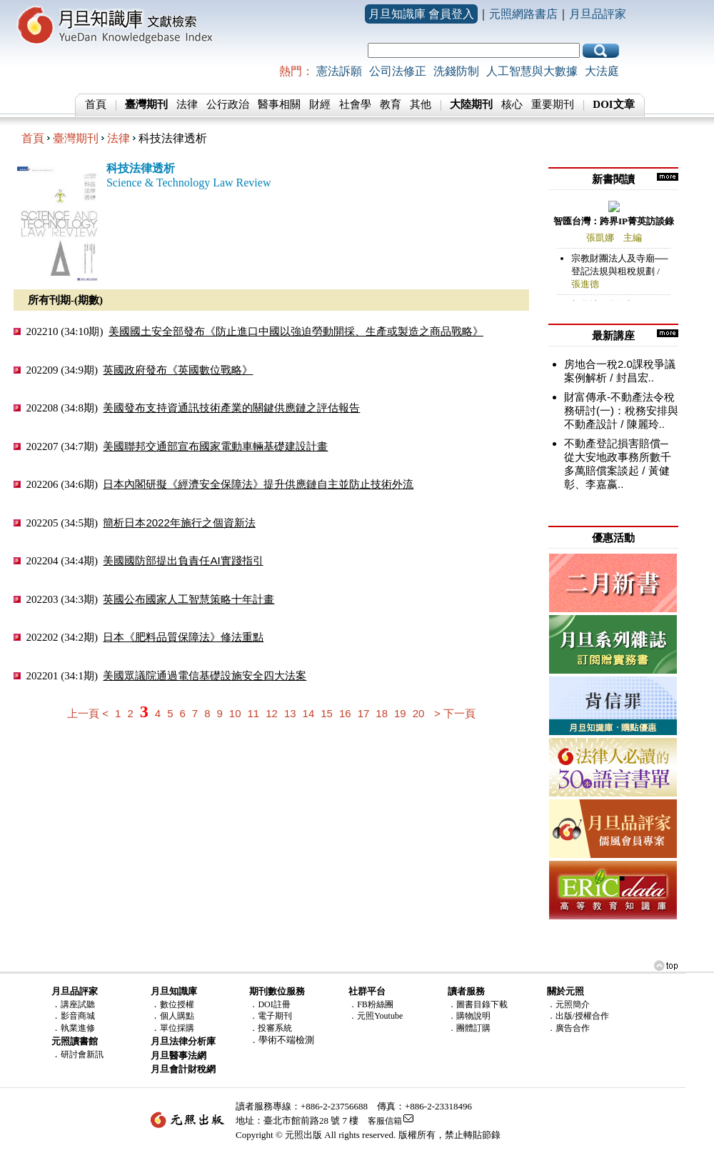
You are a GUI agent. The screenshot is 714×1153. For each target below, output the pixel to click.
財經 (320, 104)
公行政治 (227, 104)
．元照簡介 (568, 1004)
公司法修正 (397, 71)
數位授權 (177, 1004)
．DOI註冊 (269, 1004)
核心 (512, 104)
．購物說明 (469, 1016)
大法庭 (602, 71)
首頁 (95, 104)
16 (345, 713)
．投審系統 (270, 1028)
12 (272, 713)
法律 (187, 104)
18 (382, 713)
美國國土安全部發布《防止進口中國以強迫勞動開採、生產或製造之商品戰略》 (296, 331)
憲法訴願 (339, 71)
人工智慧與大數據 (532, 71)
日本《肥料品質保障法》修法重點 (183, 637)
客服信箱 (385, 1121)
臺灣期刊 (76, 138)
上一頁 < (88, 713)
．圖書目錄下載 (478, 1004)
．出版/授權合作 (578, 1016)
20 (419, 713)
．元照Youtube (375, 1016)
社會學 (355, 104)
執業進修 (78, 1028)
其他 (420, 104)
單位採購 (177, 1028)
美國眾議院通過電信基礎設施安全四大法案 (204, 675)
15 (327, 713)
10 (235, 713)
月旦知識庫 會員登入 (421, 14)
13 (290, 713)
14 (309, 713)
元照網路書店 (523, 14)
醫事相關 (279, 104)
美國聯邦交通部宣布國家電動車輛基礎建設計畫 (215, 446)
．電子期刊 (270, 1016)
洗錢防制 (456, 71)
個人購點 (177, 1016)
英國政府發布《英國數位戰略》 (178, 370)
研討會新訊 (82, 1054)
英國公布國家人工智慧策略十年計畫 (188, 599)
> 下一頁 (455, 713)
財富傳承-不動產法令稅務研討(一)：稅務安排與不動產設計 (621, 410)
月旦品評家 (597, 14)
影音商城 (78, 1016)
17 (364, 713)
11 (254, 713)
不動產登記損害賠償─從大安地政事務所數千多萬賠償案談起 (617, 456)
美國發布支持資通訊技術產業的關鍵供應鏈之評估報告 (231, 407)
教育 (390, 104)
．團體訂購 (469, 1028)
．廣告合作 (568, 1028)
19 (400, 713)
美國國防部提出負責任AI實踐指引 (183, 560)
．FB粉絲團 (370, 1004)
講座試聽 (78, 1004)
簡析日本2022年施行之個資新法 (179, 522)
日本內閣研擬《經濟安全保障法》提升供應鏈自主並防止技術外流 (258, 484)
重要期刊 (552, 104)
